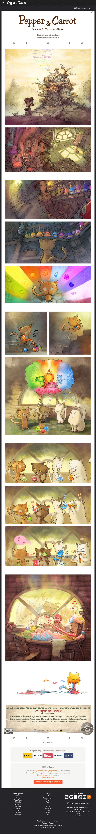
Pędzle (48, 800)
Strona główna (18, 794)
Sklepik (18, 808)
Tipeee (48, 810)
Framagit (48, 794)
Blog (18, 810)
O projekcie (18, 812)
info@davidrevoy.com (81, 803)
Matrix (78, 813)
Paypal (48, 812)
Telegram (78, 816)
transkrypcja (49, 742)
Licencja (18, 815)
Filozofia (18, 802)
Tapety (48, 802)
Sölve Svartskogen (52, 34)
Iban (47, 815)
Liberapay (48, 806)
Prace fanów (18, 800)
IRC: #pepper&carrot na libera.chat (78, 811)
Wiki (48, 796)
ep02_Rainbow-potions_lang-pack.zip (50, 773)
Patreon (48, 808)
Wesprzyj (18, 806)
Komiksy (18, 796)
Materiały (18, 804)
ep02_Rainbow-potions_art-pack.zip (51, 771)
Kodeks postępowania (48, 827)
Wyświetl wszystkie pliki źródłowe (48, 782)
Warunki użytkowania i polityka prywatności (48, 825)
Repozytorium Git (48, 777)
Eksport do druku (48, 775)
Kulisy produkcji (48, 798)
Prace (18, 798)
